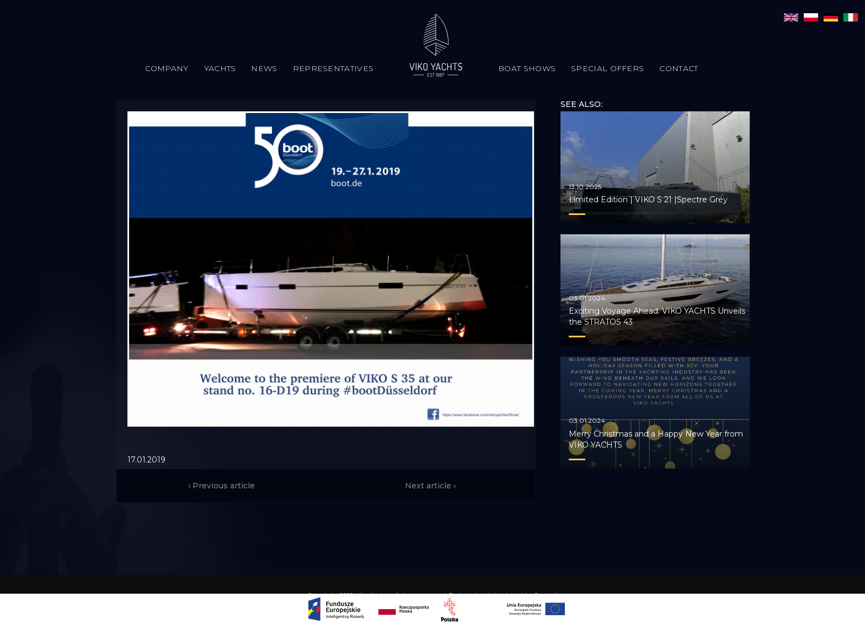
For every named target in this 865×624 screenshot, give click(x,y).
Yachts (220, 68)
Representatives (333, 68)
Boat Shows (527, 68)
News (264, 68)
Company (167, 68)
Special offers (607, 68)
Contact (678, 68)
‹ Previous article (221, 486)
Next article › (430, 486)
